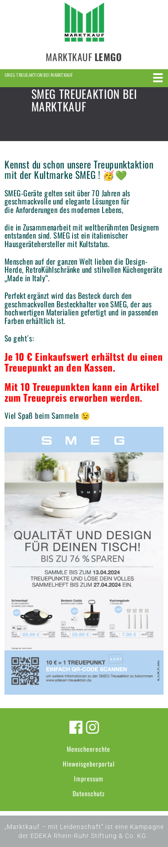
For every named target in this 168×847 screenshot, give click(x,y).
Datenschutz (89, 793)
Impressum (88, 778)
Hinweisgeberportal (89, 763)
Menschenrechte (88, 749)
